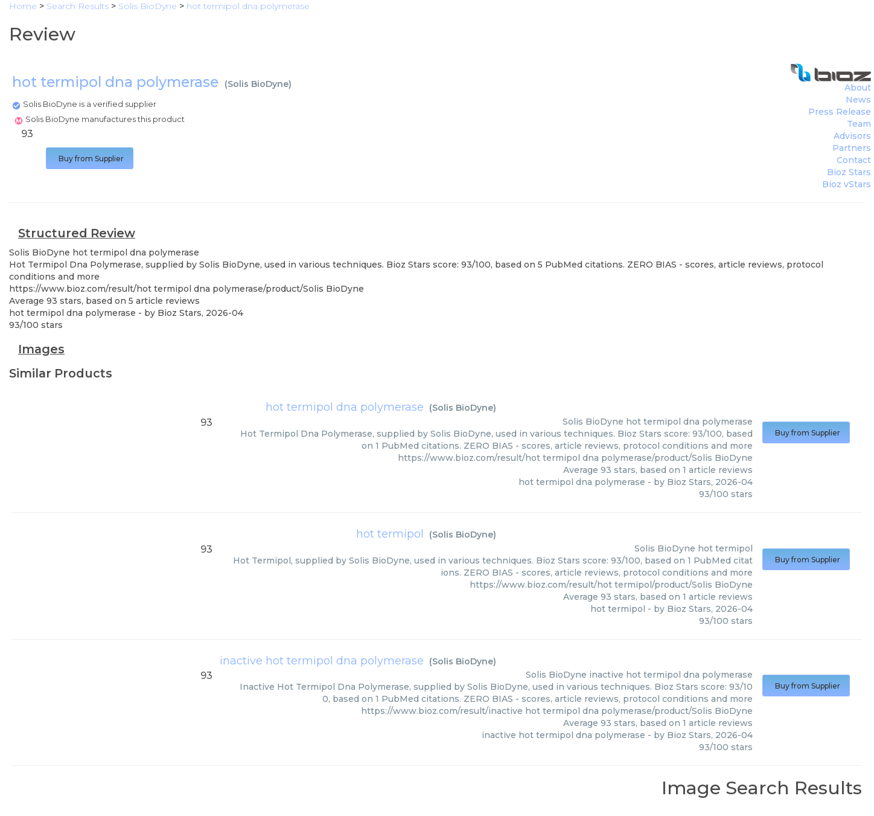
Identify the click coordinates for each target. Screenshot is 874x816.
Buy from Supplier (90, 158)
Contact (854, 160)
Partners (851, 148)
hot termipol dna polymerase (345, 407)
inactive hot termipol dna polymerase (322, 660)
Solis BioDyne (258, 84)
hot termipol (390, 534)
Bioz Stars (849, 172)
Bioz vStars (846, 184)
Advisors (852, 135)
